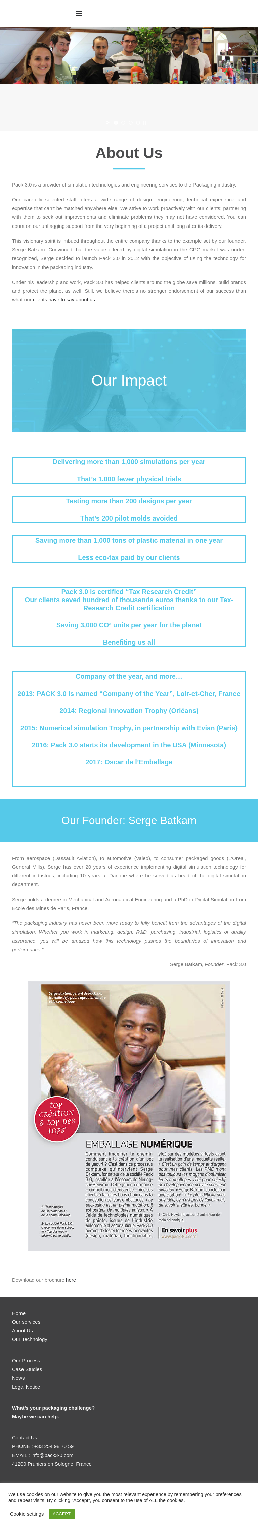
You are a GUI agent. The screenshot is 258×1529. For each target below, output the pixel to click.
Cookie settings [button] (27, 1514)
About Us (22, 1330)
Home (19, 1313)
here (71, 1280)
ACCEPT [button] (62, 1513)
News (18, 1378)
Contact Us (24, 1437)
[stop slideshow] (144, 123)
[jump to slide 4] (138, 123)
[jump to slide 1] (116, 123)
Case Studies (27, 1369)
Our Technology (29, 1339)
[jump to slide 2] (123, 123)
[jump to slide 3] (131, 123)
